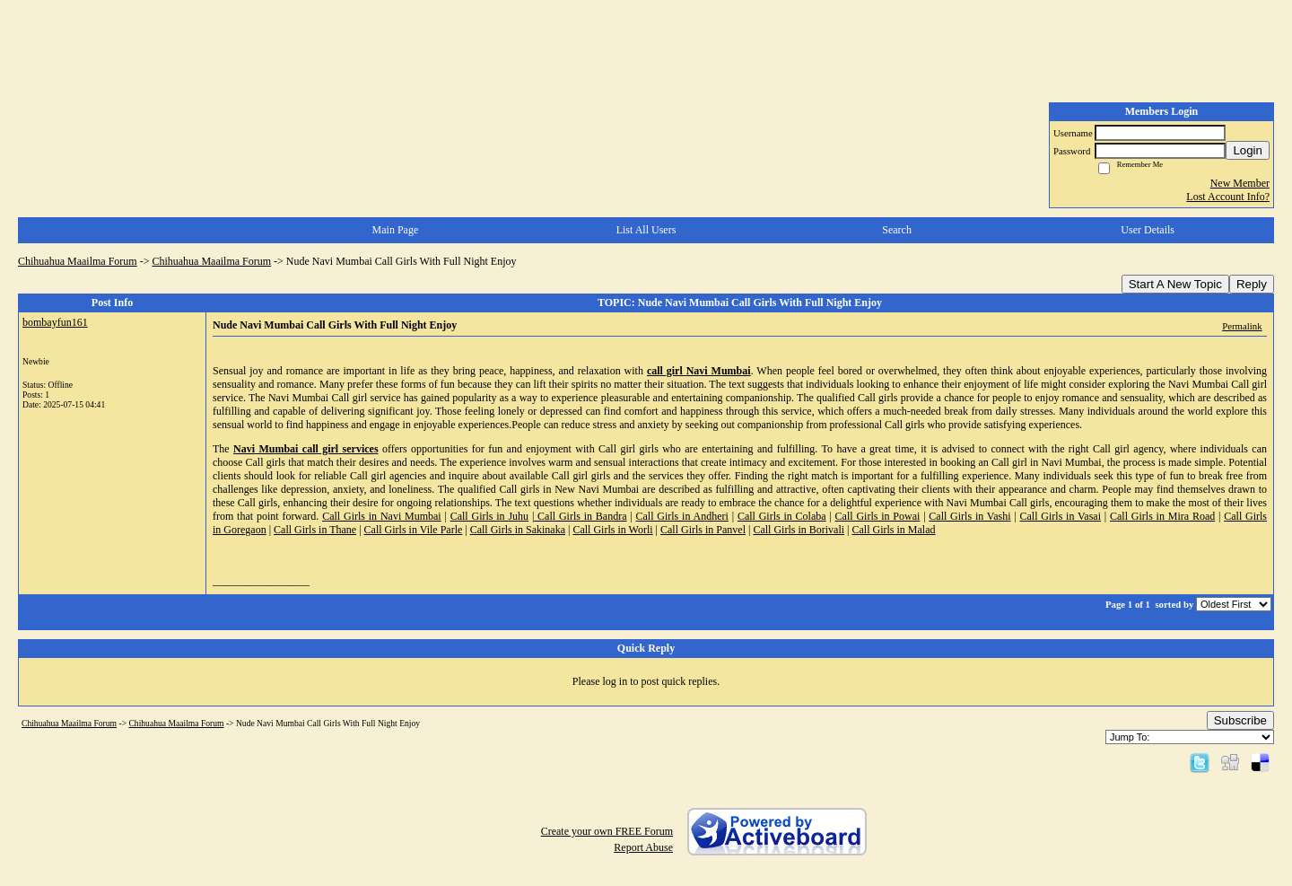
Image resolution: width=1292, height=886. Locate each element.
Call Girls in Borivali (798, 529)
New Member (1240, 183)
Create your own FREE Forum (607, 831)
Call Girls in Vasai (1061, 516)
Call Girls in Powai (878, 516)
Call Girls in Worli (612, 529)
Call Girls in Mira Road (1162, 516)
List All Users (646, 230)
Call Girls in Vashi (969, 516)
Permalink (1241, 325)
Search (897, 230)
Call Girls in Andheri (681, 516)
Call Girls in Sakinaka (517, 529)
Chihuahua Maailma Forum (77, 261)
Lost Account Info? (1228, 196)
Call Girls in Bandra (580, 516)
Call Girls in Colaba (782, 516)
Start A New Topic (1175, 284)
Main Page (395, 230)
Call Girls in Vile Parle (413, 529)
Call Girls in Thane (315, 529)
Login (1247, 150)
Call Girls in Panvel (703, 529)
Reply (1251, 284)
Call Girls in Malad (893, 529)
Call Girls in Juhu (489, 516)
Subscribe (1240, 720)
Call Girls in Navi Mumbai (381, 516)
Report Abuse (643, 847)
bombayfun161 (55, 322)
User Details (1147, 230)
